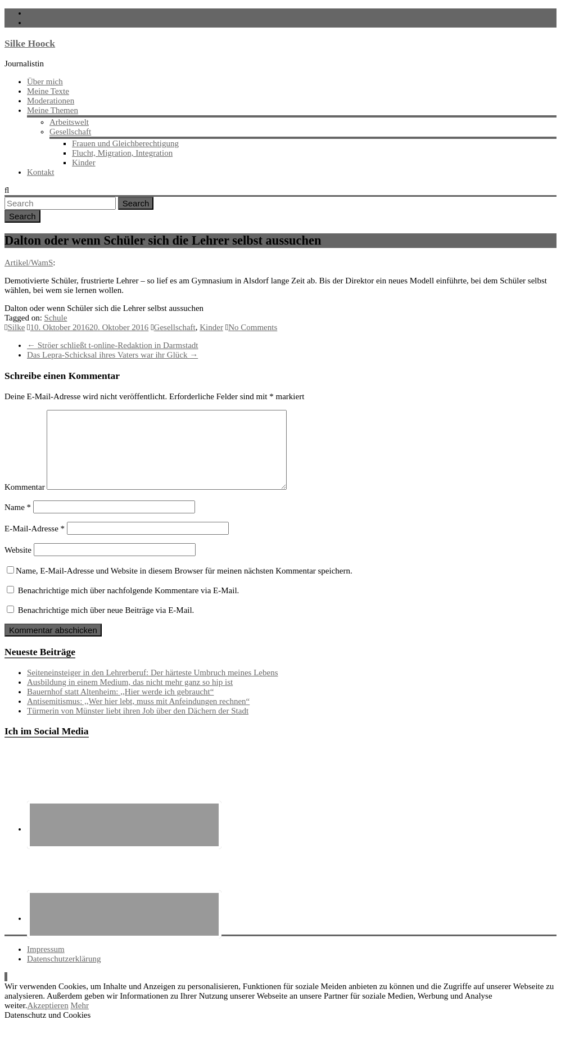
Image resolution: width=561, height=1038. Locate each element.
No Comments (252, 327)
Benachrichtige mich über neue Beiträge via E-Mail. (106, 623)
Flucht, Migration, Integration (122, 152)
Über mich (45, 81)
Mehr (79, 1018)
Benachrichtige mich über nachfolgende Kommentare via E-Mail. (128, 603)
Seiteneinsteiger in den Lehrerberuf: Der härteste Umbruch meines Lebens (152, 686)
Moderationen (50, 100)
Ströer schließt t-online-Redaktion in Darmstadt (112, 345)
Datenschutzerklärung (64, 972)
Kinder (84, 162)
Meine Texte (48, 91)
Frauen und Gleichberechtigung (125, 143)
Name (17, 520)
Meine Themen (52, 110)
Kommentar (24, 500)
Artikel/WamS (28, 262)
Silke (16, 327)
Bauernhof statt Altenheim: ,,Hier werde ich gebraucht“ (120, 705)
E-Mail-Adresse (34, 542)
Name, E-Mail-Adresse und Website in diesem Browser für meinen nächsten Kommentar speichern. (184, 584)
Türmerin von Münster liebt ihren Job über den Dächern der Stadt (137, 724)
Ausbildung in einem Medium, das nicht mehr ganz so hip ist (130, 695)
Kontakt (40, 172)
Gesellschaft (70, 131)
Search (136, 203)
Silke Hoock (29, 43)
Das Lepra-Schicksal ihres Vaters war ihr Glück (112, 354)
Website (17, 563)
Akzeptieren (47, 1018)
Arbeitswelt (69, 122)
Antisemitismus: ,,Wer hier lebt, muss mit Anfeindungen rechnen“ (138, 714)
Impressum (46, 962)
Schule (55, 317)
